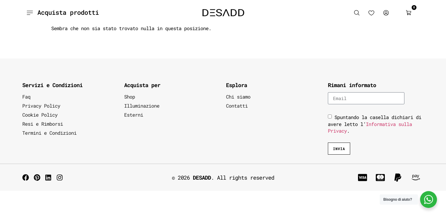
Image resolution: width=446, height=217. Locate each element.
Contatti (237, 105)
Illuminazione (141, 105)
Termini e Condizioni (49, 133)
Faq (26, 96)
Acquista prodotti (68, 12)
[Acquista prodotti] (30, 13)
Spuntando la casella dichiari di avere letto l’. (374, 124)
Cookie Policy (40, 115)
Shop (129, 96)
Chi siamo (238, 96)
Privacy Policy (41, 105)
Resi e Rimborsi (42, 124)
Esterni (133, 115)
